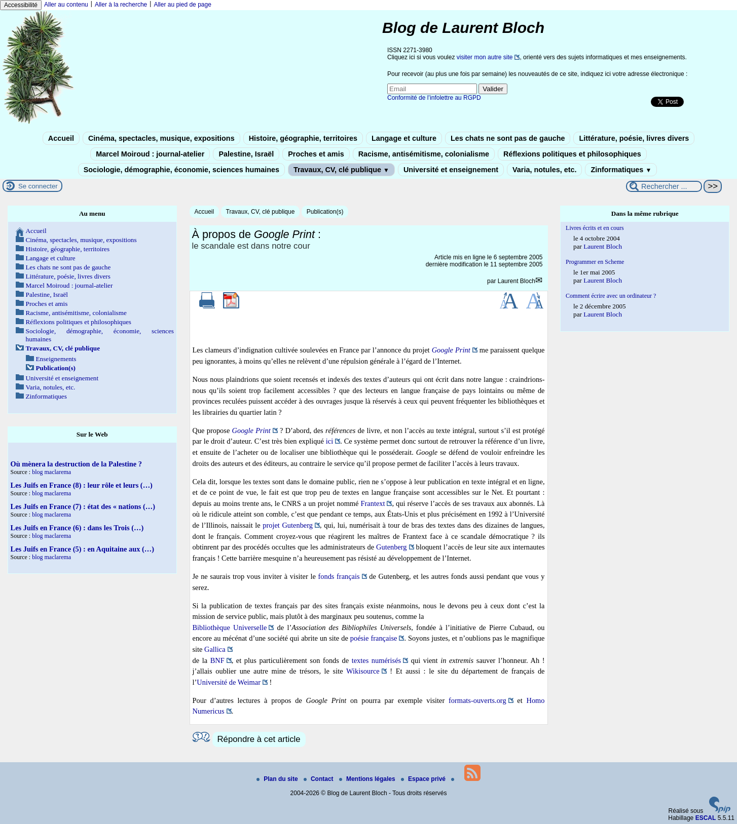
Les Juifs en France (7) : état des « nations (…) (83, 506)
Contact (319, 778)
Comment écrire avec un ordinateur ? (611, 295)
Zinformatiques (621, 170)
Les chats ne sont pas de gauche (508, 138)
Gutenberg (391, 547)
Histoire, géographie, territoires (303, 138)
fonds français (338, 576)
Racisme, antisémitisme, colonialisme (423, 154)
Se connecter (38, 186)
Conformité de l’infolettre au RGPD (434, 97)
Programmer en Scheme (595, 261)
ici (329, 441)
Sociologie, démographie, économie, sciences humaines (181, 170)
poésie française (373, 638)
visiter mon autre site (485, 57)
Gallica (215, 649)
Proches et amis (316, 154)
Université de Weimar (229, 682)
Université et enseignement (450, 170)
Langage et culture (404, 138)
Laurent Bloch (516, 281)
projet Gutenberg (288, 525)
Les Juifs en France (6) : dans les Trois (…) (77, 528)
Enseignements (56, 359)
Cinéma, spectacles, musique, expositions (161, 138)
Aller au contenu (66, 4)
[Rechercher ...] (664, 186)
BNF (217, 660)
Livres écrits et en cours (595, 227)
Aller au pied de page (182, 4)
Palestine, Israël (246, 154)
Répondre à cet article (259, 739)
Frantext (373, 503)
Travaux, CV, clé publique (341, 170)
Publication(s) (325, 211)
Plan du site (278, 778)
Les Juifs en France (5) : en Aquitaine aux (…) (82, 549)
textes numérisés (376, 660)
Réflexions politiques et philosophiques (572, 154)
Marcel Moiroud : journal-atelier (150, 154)
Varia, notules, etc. (544, 170)
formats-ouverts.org (477, 700)
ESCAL (705, 817)
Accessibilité (21, 5)
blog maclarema (51, 472)
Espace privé (424, 778)
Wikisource (363, 671)
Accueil (61, 138)
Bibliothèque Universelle (230, 627)
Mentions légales (368, 778)
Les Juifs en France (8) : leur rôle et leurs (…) (82, 485)
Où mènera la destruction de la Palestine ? (76, 464)
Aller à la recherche (121, 4)
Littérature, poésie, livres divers (634, 138)
